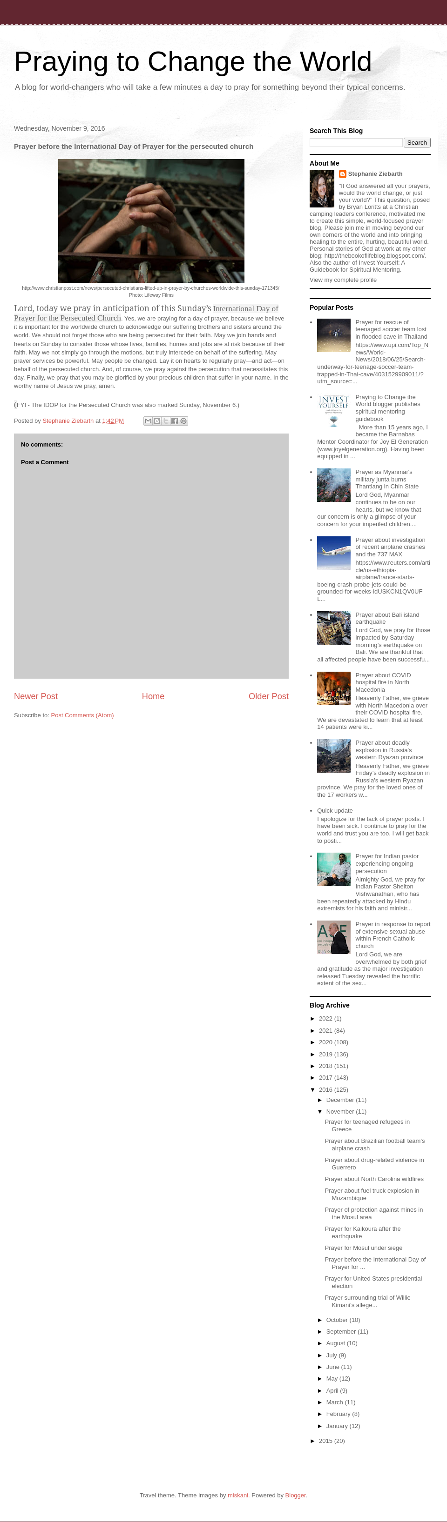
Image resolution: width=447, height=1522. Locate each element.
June (333, 1366)
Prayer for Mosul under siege (363, 1247)
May (332, 1378)
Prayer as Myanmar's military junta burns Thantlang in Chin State (387, 479)
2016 (326, 1089)
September (342, 1331)
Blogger (295, 1495)
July (332, 1355)
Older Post (269, 696)
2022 (326, 1018)
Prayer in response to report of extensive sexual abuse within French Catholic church (392, 935)
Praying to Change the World (193, 61)
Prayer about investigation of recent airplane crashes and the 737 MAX (390, 547)
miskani (238, 1495)
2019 (326, 1054)
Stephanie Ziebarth (375, 173)
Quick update (335, 810)
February (339, 1413)
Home (153, 696)
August (336, 1343)
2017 (326, 1077)
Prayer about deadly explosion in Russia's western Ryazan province (389, 750)
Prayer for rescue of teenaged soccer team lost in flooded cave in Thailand (391, 329)
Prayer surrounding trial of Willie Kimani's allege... (367, 1301)
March (335, 1402)
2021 (326, 1030)
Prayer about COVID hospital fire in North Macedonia (383, 682)
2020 (326, 1042)
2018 (326, 1065)
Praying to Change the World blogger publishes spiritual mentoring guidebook (387, 408)
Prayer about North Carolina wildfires (374, 1178)
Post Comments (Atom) (82, 715)
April (333, 1390)
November (341, 1111)
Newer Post (36, 696)
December (341, 1099)
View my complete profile (343, 279)
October (338, 1319)
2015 (326, 1440)
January (338, 1425)
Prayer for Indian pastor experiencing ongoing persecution (387, 863)
